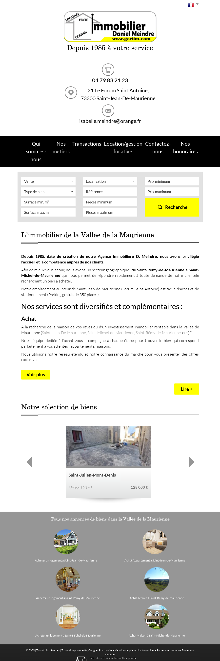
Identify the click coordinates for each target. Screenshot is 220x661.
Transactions (88, 142)
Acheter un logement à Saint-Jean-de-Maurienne (66, 542)
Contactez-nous (156, 142)
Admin (176, 632)
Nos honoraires (146, 632)
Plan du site (106, 632)
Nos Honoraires (185, 142)
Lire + (187, 371)
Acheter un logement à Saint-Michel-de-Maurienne (67, 617)
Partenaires (163, 632)
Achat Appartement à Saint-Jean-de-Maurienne (154, 542)
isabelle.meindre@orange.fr (110, 121)
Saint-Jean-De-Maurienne (64, 314)
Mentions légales (125, 632)
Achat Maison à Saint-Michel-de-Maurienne (157, 617)
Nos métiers (64, 142)
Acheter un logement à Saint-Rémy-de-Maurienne (68, 580)
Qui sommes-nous (37, 142)
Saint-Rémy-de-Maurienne (158, 314)
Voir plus (35, 356)
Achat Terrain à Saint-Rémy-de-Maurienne (157, 580)
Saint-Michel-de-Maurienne (110, 314)
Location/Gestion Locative (121, 142)
